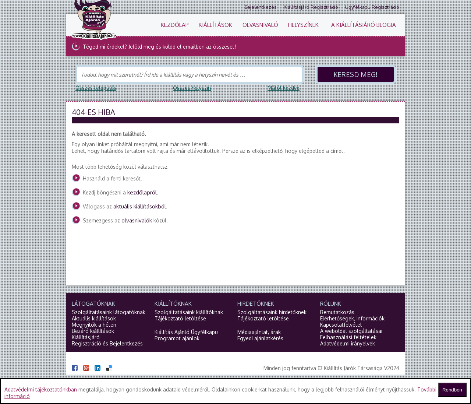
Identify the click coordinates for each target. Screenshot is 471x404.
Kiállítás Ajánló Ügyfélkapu (186, 332)
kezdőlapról (142, 192)
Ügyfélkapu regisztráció (372, 7)
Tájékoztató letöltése (180, 318)
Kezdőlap (175, 24)
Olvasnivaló (260, 24)
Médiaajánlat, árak (259, 332)
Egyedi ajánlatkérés (260, 338)
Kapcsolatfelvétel (341, 325)
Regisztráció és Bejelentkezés (107, 343)
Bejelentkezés (261, 7)
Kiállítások (215, 24)
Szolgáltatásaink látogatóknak (108, 312)
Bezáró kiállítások (93, 331)
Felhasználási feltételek (348, 337)
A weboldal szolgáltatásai (351, 331)
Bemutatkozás (337, 312)
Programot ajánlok (177, 338)
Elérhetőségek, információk (352, 318)
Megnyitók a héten (94, 325)
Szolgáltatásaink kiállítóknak (189, 312)
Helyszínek (303, 24)
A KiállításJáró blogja (363, 24)
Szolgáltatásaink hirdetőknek (272, 312)
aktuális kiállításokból (139, 206)
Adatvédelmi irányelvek (347, 343)
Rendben (452, 390)
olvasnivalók (136, 220)
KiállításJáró (86, 337)
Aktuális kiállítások (94, 318)
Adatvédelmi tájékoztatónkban (40, 389)
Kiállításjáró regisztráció (311, 7)
